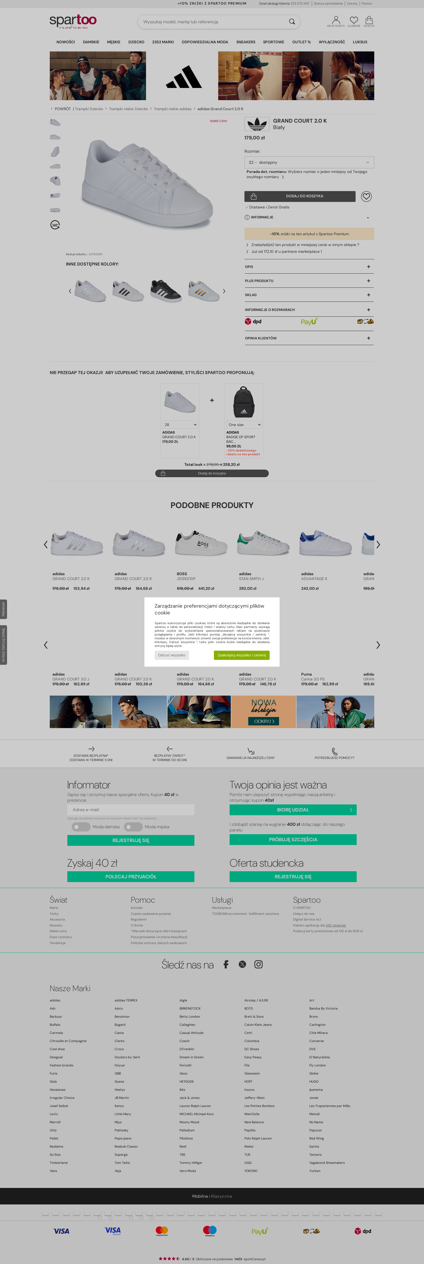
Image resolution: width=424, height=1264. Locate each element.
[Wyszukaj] (292, 22)
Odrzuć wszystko (172, 655)
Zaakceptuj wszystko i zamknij (242, 655)
